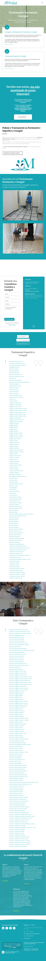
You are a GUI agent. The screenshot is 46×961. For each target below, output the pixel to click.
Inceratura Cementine (14, 387)
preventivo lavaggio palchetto (16, 695)
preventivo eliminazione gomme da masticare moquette (21, 650)
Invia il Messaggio (9, 319)
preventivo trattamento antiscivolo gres (18, 822)
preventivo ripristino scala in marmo (17, 803)
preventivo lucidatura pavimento (16, 737)
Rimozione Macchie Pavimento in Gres (17, 516)
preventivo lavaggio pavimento (16, 699)
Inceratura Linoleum (13, 389)
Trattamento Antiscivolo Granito (16, 551)
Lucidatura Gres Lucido (14, 461)
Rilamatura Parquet (13, 512)
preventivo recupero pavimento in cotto (18, 776)
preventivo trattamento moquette (17, 829)
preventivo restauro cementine (16, 778)
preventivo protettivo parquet (16, 750)
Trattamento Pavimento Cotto (16, 570)
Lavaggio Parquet (13, 429)
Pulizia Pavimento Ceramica (15, 499)
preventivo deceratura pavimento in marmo (19, 644)
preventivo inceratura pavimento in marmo (19, 665)
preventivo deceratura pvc (15, 646)
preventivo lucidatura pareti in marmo (18, 733)
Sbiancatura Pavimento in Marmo (16, 538)
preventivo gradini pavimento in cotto (17, 654)
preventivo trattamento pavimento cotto (18, 838)
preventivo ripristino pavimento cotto (17, 799)
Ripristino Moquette (13, 521)
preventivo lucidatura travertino (16, 741)
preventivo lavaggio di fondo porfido (17, 686)
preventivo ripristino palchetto (16, 791)
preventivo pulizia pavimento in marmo (18, 771)
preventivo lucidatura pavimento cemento (18, 739)
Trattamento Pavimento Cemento (16, 568)
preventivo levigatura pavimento (16, 716)
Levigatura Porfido (13, 453)
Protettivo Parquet (13, 482)
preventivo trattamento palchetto (16, 831)
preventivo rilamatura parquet (16, 780)
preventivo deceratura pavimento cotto (18, 643)
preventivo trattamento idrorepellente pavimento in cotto (22, 827)
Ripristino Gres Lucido (14, 517)
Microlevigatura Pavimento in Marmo (17, 476)
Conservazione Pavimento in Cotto (17, 363)
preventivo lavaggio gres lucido (16, 692)
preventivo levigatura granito (16, 709)
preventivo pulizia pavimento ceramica (18, 767)
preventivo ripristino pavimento (16, 795)
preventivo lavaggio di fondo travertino (18, 690)
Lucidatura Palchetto (13, 463)
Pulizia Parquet (12, 493)
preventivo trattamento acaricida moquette (19, 812)
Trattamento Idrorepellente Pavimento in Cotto (20, 559)
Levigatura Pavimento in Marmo (16, 452)
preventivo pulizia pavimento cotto (17, 769)
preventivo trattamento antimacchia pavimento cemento (22, 816)
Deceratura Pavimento (14, 372)
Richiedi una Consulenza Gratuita (12, 153)
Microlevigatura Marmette (15, 474)
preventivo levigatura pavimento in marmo (19, 720)
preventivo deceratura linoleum (16, 637)
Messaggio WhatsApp (23, 343)
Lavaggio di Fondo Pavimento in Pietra (18, 416)
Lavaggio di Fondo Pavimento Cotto (17, 412)
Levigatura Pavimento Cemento (16, 450)
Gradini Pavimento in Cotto (15, 386)
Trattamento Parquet (14, 565)
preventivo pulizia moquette (15, 756)
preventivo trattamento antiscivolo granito (19, 820)
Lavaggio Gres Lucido (14, 423)
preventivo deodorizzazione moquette (17, 648)
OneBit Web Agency (10, 952)
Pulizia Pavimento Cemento (15, 497)
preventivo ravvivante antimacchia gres (18, 774)
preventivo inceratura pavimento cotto (18, 663)
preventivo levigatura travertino (16, 725)
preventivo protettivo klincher (16, 746)
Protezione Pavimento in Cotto (16, 484)
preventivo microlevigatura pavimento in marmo (20, 744)
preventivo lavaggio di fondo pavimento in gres (20, 682)
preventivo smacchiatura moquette (17, 810)
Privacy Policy (12, 325)
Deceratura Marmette (14, 371)
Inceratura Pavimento (14, 393)
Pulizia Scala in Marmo (14, 504)
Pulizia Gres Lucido (13, 485)
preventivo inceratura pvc (15, 667)
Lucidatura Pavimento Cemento (16, 470)
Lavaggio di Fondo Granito (15, 403)
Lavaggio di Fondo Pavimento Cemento (18, 408)
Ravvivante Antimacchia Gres (15, 506)
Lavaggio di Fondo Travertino (16, 421)
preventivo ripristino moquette (16, 789)
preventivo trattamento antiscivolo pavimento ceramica (21, 823)
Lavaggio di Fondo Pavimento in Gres (17, 414)
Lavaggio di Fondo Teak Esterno (16, 419)
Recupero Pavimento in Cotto (15, 508)
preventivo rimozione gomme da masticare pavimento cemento (23, 782)
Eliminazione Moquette (14, 384)
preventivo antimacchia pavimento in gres (18, 629)
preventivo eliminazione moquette (17, 652)
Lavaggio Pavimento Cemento (16, 433)
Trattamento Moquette (14, 561)
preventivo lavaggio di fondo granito (17, 671)
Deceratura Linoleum (14, 369)
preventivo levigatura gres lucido (17, 710)
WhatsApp (27, 290)
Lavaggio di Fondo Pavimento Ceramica (18, 410)
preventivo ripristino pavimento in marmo (18, 801)
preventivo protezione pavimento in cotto (18, 752)
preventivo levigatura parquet (16, 714)
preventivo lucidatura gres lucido (16, 729)
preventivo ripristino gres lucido (16, 786)
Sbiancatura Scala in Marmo (15, 540)
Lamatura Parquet (13, 401)
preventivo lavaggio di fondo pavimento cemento (20, 676)
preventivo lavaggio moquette (16, 693)
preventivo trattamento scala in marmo (18, 846)
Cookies (34, 949)
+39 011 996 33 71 (33, 288)
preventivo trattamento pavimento (17, 835)
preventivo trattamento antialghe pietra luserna (20, 814)
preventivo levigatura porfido (16, 722)
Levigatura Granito (13, 440)
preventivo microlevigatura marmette (17, 742)
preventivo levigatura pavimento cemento (18, 718)
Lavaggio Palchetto (13, 427)
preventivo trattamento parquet (16, 833)
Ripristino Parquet (13, 525)
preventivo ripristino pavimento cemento (18, 797)
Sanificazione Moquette (14, 536)
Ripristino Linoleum (13, 519)
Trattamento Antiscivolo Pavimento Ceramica (19, 555)
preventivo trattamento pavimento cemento (19, 837)
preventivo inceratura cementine (16, 656)
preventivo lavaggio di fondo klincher (17, 673)
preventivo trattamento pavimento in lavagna (19, 842)
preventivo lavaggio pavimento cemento (18, 701)
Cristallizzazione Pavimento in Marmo (17, 365)
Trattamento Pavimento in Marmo (17, 576)
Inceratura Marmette (14, 391)
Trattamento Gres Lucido (14, 557)
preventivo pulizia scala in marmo (16, 773)
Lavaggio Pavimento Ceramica (16, 435)
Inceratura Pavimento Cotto (15, 395)
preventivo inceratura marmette (16, 659)
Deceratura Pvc (12, 378)
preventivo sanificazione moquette (17, 805)
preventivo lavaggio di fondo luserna (18, 675)
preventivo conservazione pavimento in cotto (19, 631)
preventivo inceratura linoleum (16, 658)
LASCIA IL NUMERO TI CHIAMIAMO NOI (23, 117)
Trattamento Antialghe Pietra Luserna (17, 546)
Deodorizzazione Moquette (15, 380)
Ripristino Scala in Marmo (15, 534)
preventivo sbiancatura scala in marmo (18, 808)
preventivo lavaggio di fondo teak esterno (19, 688)
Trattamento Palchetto (14, 563)
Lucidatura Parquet (13, 467)
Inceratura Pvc (12, 399)
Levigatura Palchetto (13, 444)
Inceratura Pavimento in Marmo (16, 397)
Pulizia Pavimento (13, 495)
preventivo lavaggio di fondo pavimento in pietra (20, 684)
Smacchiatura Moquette (14, 542)
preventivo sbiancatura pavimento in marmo (19, 806)
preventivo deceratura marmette (16, 639)
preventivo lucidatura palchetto (16, 731)
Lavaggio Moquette (13, 425)
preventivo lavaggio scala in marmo (17, 707)
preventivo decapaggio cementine (17, 635)
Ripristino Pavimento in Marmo (16, 533)
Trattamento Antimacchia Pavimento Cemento (19, 548)
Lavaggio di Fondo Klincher (15, 404)
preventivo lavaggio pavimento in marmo (18, 705)
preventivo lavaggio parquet (15, 697)
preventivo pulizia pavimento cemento (17, 765)
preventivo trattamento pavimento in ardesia (19, 840)
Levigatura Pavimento (14, 448)
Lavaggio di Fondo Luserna (15, 406)
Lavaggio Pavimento (13, 431)
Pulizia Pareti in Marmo (14, 491)
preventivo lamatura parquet (15, 669)
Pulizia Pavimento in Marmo (15, 502)
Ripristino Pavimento (14, 527)
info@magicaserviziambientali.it (32, 291)
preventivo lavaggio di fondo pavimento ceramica (20, 678)
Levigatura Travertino (14, 457)
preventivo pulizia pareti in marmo (17, 759)
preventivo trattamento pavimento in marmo (19, 844)
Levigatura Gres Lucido (14, 442)
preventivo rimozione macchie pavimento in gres (20, 784)
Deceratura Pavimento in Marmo (16, 376)
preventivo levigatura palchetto (16, 712)
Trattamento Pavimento (14, 566)
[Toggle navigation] (42, 2)
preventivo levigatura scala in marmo (17, 724)
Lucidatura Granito (13, 459)
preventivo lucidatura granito (16, 727)
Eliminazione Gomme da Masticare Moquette (19, 382)
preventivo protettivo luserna (16, 748)
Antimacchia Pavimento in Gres (16, 361)
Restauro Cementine (13, 510)
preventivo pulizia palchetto (15, 757)
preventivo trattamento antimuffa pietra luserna (20, 818)
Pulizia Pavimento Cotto (14, 500)
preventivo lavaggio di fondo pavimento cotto (19, 680)
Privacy (27, 949)
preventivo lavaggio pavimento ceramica (18, 703)
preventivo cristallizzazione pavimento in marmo (20, 633)
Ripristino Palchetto (13, 523)
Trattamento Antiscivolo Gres (15, 553)
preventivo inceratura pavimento (16, 661)
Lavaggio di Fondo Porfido (15, 418)
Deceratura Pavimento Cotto (15, 374)
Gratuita (23, 340)
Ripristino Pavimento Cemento (16, 529)
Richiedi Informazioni (9, 44)
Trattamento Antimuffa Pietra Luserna (17, 549)
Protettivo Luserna (13, 480)
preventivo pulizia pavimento (15, 763)
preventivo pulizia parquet (15, 761)
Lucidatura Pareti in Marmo (15, 465)
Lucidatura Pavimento (14, 468)
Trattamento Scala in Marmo (15, 578)
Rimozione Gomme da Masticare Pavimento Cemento (21, 514)
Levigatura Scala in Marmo (15, 455)
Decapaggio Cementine (14, 367)
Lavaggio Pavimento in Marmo (16, 436)
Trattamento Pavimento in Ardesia (17, 572)
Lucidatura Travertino (14, 472)
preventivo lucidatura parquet (16, 735)
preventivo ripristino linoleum (16, 788)
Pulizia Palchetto (13, 489)
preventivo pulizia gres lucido (16, 754)
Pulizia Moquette (13, 487)
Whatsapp (27, 938)
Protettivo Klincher (13, 478)
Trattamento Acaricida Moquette (16, 544)
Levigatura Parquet (13, 446)
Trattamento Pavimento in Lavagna (17, 574)
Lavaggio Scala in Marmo (14, 438)
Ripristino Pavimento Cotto (15, 531)
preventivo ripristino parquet (15, 793)
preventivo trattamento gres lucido (17, 825)
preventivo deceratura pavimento (16, 641)
